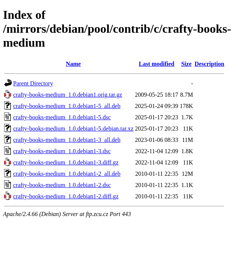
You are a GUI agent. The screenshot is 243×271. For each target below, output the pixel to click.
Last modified (157, 64)
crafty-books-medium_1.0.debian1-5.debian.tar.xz (73, 128)
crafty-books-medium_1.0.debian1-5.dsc (62, 117)
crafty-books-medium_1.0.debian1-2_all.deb (67, 174)
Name (73, 64)
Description (209, 64)
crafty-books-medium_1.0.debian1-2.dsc (62, 185)
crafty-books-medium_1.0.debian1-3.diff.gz (66, 162)
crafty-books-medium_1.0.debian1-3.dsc (62, 151)
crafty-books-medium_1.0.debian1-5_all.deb (67, 106)
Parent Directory (33, 83)
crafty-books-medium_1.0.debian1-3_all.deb (67, 140)
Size (186, 64)
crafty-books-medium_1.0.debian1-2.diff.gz (66, 196)
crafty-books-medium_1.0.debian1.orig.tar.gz (67, 94)
